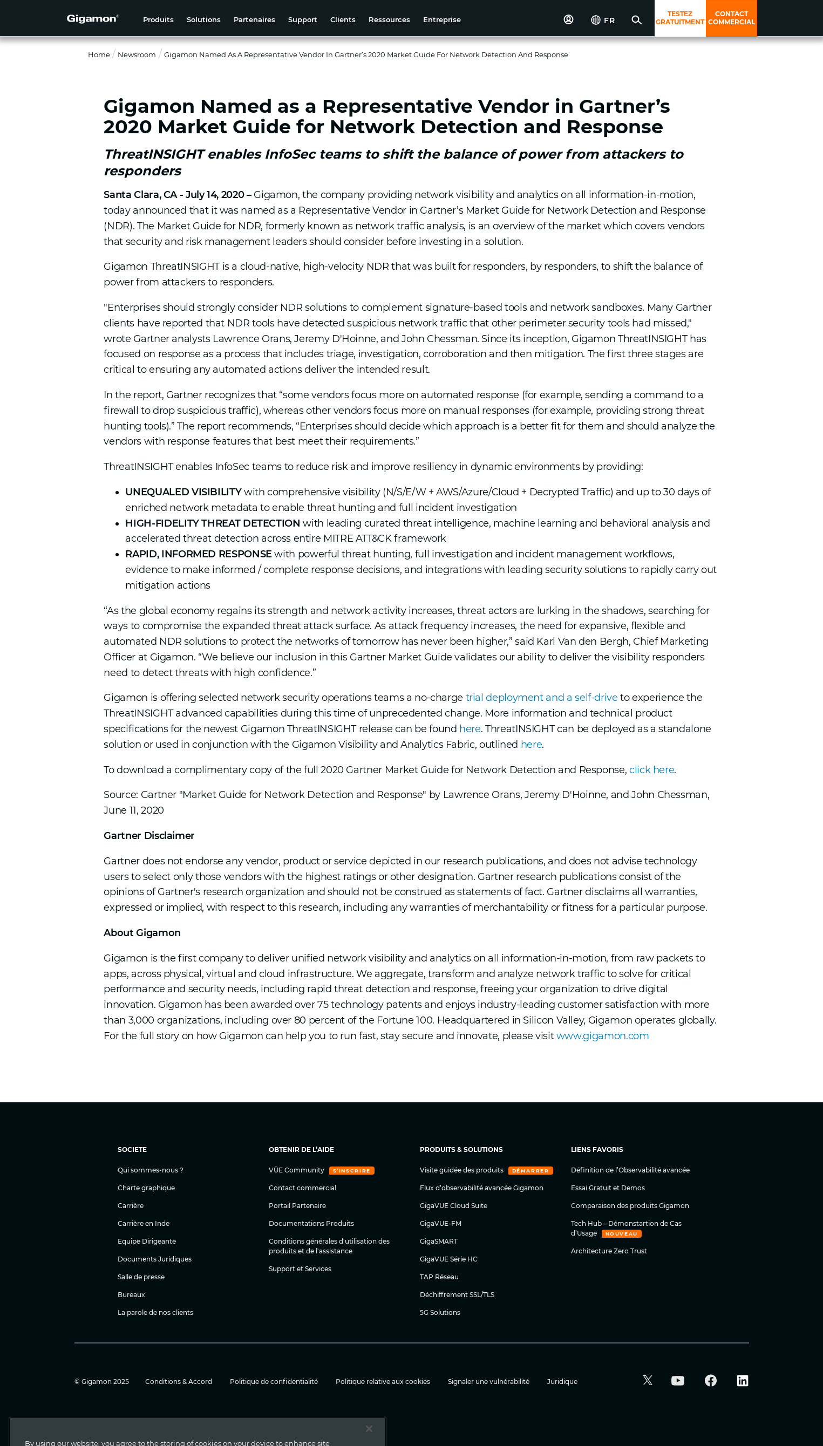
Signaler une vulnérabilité (489, 1381)
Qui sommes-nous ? (150, 1170)
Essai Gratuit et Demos (608, 1188)
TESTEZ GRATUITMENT (680, 18)
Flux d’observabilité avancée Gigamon (481, 1188)
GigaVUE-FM (440, 1223)
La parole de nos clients (155, 1312)
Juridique (562, 1381)
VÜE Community (297, 1170)
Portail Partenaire (297, 1206)
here (470, 729)
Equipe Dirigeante (147, 1241)
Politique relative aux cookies (384, 1381)
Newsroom (137, 54)
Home (99, 54)
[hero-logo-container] (100, 19)
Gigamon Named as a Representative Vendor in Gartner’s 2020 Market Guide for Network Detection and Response (366, 54)
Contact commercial (302, 1188)
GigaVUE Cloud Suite (453, 1206)
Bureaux (131, 1295)
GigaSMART (439, 1241)
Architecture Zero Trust (609, 1251)
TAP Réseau (439, 1277)
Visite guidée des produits (462, 1170)
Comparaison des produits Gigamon (630, 1206)
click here (651, 770)
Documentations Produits (311, 1223)
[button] (158, 19)
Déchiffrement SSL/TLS (457, 1295)
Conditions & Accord (179, 1381)
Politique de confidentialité (274, 1381)
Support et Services (300, 1269)
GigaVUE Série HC (449, 1259)
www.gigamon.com (602, 1036)
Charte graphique (146, 1188)
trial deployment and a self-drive (542, 698)
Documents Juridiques (155, 1259)
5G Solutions (440, 1312)
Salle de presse (141, 1277)
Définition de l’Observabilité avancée (630, 1170)
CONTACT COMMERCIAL (731, 18)
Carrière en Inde (143, 1223)
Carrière (131, 1206)
